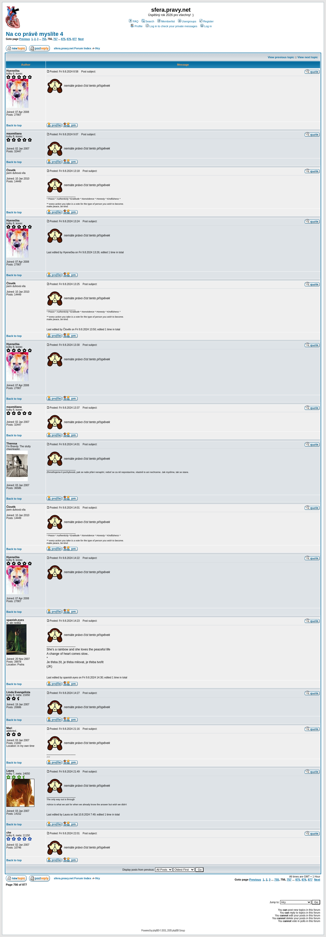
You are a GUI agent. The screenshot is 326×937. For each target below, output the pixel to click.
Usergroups (187, 21)
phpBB (156, 930)
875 (63, 39)
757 (55, 39)
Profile (136, 26)
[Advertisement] (260, 890)
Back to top (14, 125)
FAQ (133, 21)
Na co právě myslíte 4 (34, 34)
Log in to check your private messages (171, 26)
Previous (24, 39)
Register (206, 21)
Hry (97, 48)
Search (148, 21)
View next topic (307, 57)
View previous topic (281, 57)
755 (44, 39)
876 (69, 39)
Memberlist (166, 21)
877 (74, 39)
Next (81, 39)
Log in (206, 26)
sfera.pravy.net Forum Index (72, 48)
